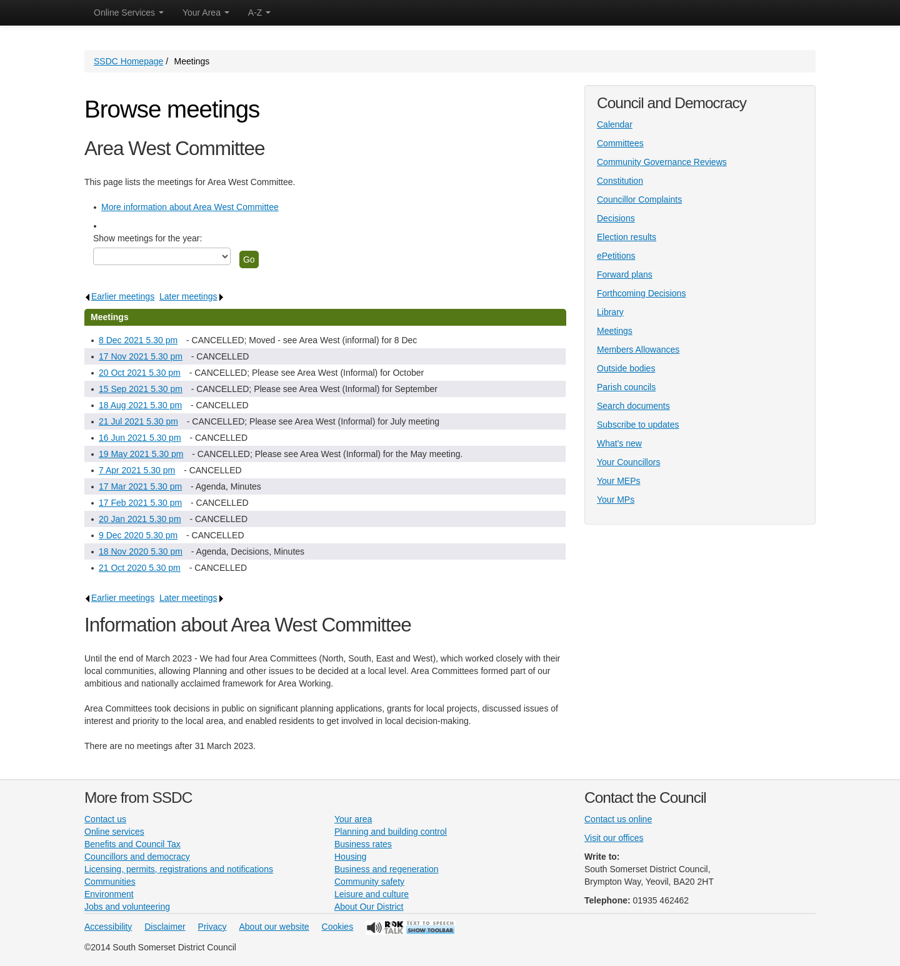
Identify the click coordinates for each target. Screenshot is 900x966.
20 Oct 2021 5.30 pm (140, 373)
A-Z (259, 13)
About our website (274, 927)
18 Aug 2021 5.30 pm (140, 405)
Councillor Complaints (639, 199)
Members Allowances (638, 350)
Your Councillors (628, 462)
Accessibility (108, 927)
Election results (626, 237)
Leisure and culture (371, 894)
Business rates (363, 844)
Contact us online (618, 819)
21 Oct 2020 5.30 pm (140, 568)
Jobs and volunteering (127, 907)
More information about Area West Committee (190, 207)
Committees (620, 143)
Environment (109, 894)
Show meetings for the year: (147, 238)
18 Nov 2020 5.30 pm (140, 551)
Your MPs (615, 500)
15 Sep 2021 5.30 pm (140, 389)
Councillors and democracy (137, 857)
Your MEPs (619, 481)
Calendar (614, 124)
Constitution (620, 181)
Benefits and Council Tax (132, 844)
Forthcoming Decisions (641, 293)
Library (610, 312)
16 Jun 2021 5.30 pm (140, 438)
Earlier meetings (119, 296)
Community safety (369, 882)
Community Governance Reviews (662, 162)
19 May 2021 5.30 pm (141, 454)
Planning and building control (390, 832)
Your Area (205, 13)
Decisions (616, 218)
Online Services (129, 13)
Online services (114, 832)
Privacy (212, 927)
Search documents (633, 406)
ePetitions (616, 256)
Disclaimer (164, 927)
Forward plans (624, 274)
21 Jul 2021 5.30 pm (138, 421)
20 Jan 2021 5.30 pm (140, 519)
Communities (110, 882)
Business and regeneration (386, 869)
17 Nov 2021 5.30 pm (140, 356)
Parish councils (626, 387)
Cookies (338, 927)
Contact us (105, 819)
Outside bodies (626, 368)
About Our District (368, 907)
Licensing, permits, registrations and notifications (178, 869)
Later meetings (191, 296)
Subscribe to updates (638, 425)
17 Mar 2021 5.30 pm (140, 486)
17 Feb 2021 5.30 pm (140, 503)
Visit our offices (613, 838)
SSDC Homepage (128, 61)
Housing (350, 857)
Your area (353, 819)
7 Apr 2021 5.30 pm (137, 470)
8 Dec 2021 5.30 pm (138, 340)
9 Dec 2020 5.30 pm (138, 535)
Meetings (614, 331)
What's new (619, 443)
